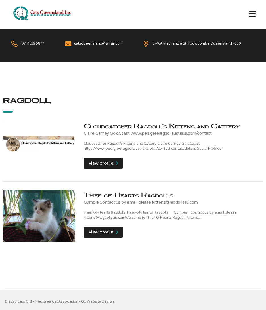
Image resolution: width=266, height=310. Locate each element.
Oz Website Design (97, 301)
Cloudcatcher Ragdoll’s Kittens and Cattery (162, 126)
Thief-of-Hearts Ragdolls (128, 195)
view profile (103, 163)
